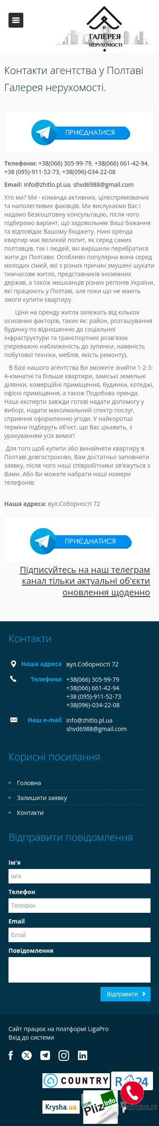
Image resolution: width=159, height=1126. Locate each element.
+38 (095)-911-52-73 (31, 172)
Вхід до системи (31, 1037)
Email (16, 921)
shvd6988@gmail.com (103, 184)
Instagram (64, 1055)
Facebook (10, 1055)
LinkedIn (82, 1055)
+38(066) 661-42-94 (121, 163)
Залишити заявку (42, 798)
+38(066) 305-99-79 (65, 163)
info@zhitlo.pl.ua (47, 184)
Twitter (27, 1055)
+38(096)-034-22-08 (89, 172)
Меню (15, 20)
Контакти (30, 813)
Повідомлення (30, 950)
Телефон (21, 892)
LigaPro (98, 1029)
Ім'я (14, 862)
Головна (29, 783)
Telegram (45, 1055)
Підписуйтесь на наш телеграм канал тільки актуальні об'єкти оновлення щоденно (85, 580)
